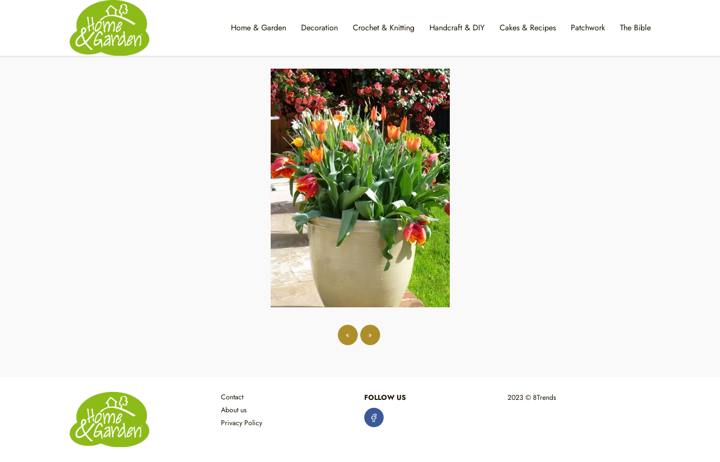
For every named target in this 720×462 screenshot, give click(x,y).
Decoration (319, 27)
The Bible (635, 27)
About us (234, 410)
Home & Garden (258, 27)
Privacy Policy (241, 423)
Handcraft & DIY (457, 27)
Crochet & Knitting (383, 27)
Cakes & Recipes (528, 27)
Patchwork (588, 27)
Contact (232, 397)
